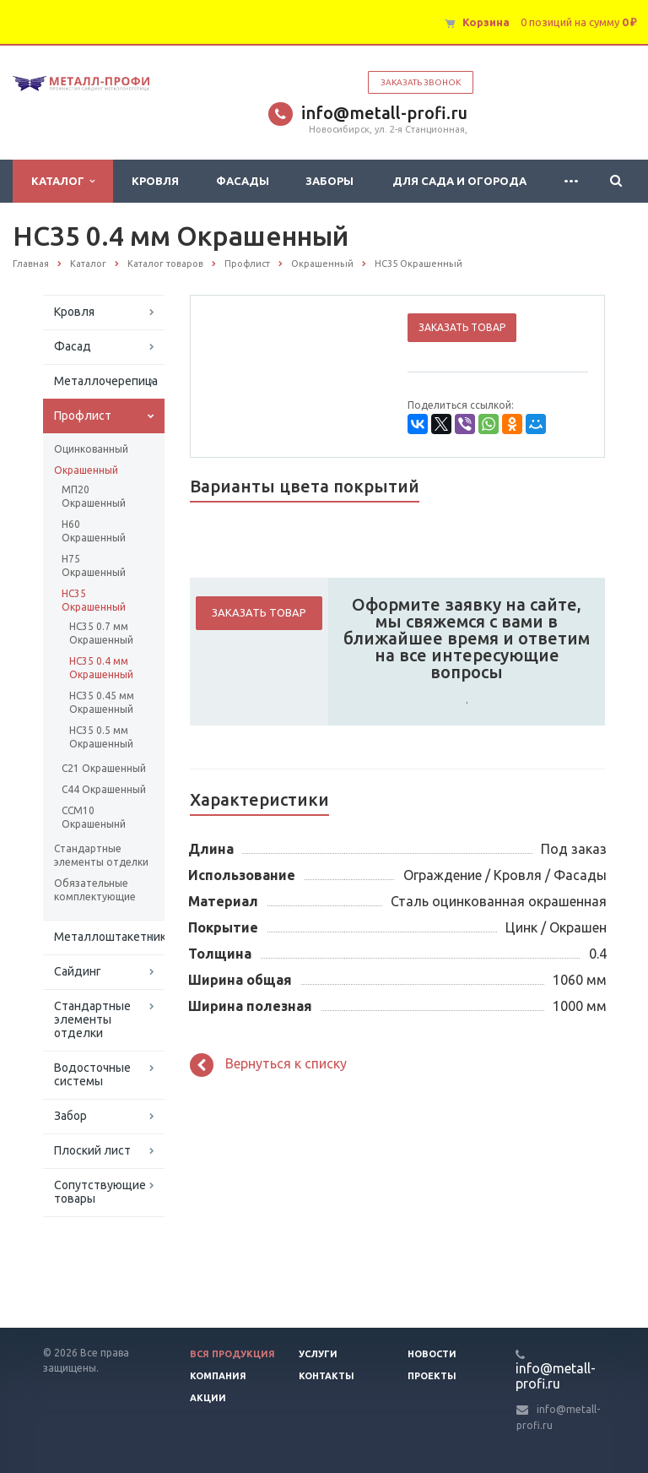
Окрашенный (86, 470)
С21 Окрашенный (104, 768)
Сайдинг (77, 971)
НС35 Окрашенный (94, 600)
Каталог (62, 181)
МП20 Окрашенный (94, 496)
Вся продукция (232, 1354)
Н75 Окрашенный (94, 565)
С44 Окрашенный (104, 789)
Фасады (242, 181)
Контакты (326, 1376)
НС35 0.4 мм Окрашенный (101, 667)
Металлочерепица (106, 381)
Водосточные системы (92, 1074)
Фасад (72, 346)
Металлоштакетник (109, 936)
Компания (218, 1376)
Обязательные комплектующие (95, 890)
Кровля (155, 181)
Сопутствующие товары (100, 1191)
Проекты (432, 1376)
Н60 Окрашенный (94, 531)
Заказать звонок (421, 82)
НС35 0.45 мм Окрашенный (101, 702)
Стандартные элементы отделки (101, 855)
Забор (70, 1115)
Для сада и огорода (459, 181)
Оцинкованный (91, 448)
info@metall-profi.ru (384, 112)
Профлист (82, 415)
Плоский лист (92, 1150)
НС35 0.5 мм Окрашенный (101, 737)
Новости (432, 1354)
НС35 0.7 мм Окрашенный (101, 633)
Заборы (329, 181)
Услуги (318, 1354)
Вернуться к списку (268, 1065)
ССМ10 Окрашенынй (94, 817)
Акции (208, 1398)
